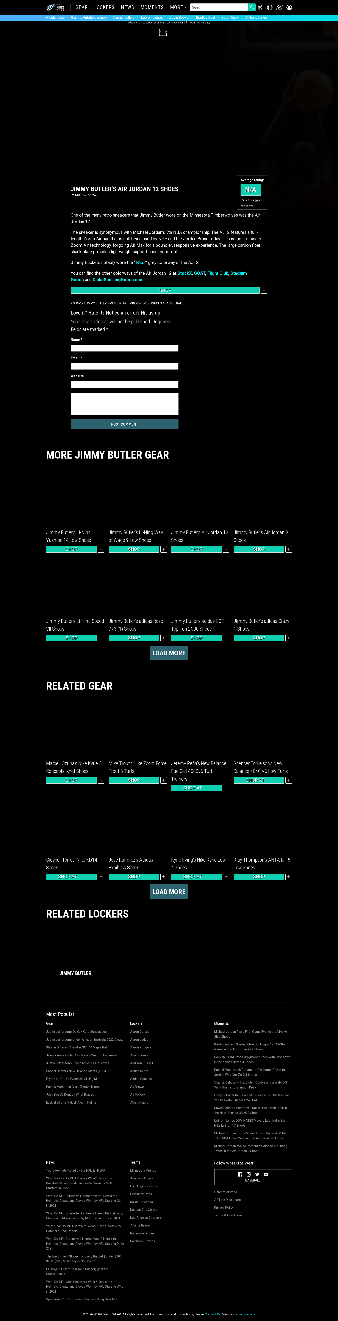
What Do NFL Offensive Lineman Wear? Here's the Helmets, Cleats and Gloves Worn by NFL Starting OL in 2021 (83, 1201)
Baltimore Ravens (142, 1241)
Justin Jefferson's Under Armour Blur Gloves (77, 1063)
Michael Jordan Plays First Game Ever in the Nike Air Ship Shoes (251, 1034)
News (127, 7)
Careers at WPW (226, 1192)
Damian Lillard (124, 18)
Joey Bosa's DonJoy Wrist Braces (70, 1094)
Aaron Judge (139, 1040)
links (186, 22)
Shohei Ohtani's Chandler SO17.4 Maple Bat (76, 1047)
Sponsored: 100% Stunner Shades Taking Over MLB (82, 1299)
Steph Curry (230, 18)
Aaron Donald (139, 1032)
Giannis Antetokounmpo (89, 18)
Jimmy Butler (96, 303)
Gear (81, 7)
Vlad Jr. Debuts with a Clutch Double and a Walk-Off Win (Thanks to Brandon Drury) (250, 1085)
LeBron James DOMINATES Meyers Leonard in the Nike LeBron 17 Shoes (249, 1123)
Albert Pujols (139, 1102)
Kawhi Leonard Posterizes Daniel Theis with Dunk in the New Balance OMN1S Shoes (250, 1110)
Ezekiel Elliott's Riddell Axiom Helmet (71, 1102)
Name (76, 339)
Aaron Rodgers (141, 1047)
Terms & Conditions (228, 1215)
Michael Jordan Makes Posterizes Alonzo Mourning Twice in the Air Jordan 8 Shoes (250, 1148)
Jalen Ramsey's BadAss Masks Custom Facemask (82, 1055)
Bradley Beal (205, 18)
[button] (289, 7)
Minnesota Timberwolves (129, 303)
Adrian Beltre (139, 1071)
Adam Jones (139, 1055)
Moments (152, 7)
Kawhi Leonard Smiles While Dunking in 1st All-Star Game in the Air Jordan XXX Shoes (250, 1046)
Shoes (157, 303)
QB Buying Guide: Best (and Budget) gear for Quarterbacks (77, 1271)
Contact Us (213, 1314)
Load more (169, 653)
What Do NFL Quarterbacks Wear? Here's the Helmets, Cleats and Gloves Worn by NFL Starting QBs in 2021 (84, 1215)
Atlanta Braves (140, 1225)
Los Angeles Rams (143, 1186)
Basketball (174, 303)
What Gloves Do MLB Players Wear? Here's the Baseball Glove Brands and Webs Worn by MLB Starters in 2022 (79, 1183)
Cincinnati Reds (141, 1194)
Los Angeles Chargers (146, 1218)
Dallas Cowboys (141, 1202)
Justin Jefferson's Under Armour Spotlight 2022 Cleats (85, 1040)
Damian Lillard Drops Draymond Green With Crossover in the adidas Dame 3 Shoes (252, 1059)
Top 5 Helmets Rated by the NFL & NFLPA (75, 1170)
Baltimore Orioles (142, 1233)
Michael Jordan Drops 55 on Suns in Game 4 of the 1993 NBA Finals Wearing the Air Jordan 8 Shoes (250, 1135)
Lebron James (152, 18)
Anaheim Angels (141, 1178)
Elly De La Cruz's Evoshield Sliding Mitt (73, 1079)
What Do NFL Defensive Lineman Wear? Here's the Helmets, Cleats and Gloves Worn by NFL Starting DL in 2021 (85, 1243)
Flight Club (217, 273)
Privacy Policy (224, 1207)
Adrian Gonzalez (141, 1079)
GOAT (199, 273)
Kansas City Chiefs (143, 1210)
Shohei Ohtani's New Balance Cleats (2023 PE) (78, 1071)
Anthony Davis (256, 18)
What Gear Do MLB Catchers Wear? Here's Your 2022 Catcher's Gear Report (84, 1228)
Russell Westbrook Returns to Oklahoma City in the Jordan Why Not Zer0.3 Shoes (250, 1072)
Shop (165, 290)
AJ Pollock (137, 1094)
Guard (78, 303)
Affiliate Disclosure (227, 1200)
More (176, 7)
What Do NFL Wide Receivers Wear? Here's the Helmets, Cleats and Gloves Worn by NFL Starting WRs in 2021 (84, 1286)
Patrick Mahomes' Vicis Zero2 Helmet (73, 1087)
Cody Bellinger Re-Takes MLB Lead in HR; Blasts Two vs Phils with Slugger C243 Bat (251, 1097)
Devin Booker (179, 18)
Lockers (104, 7)
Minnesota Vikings (143, 1170)
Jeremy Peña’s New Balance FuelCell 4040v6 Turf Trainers (198, 771)
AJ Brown (137, 1087)
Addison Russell (141, 1063)
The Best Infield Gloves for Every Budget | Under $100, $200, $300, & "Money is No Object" (84, 1258)
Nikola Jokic (55, 18)
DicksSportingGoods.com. (119, 279)
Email (76, 358)
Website (77, 376)
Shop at (196, 788)
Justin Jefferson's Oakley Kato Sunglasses (76, 1032)
